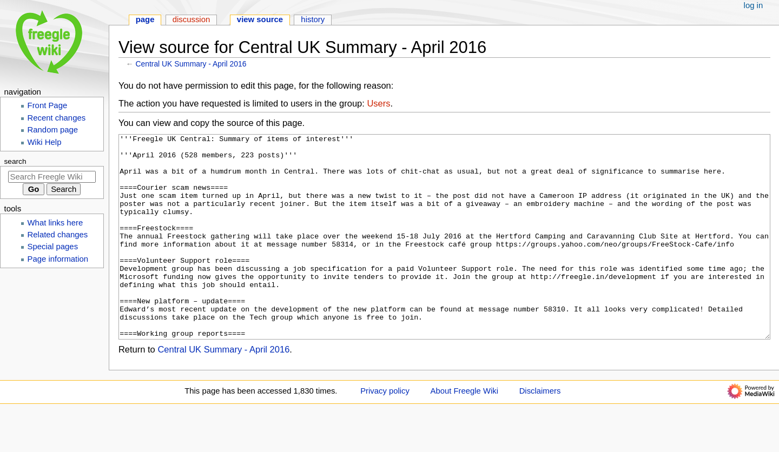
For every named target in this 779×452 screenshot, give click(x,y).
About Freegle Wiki (464, 431)
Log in (753, 5)
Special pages (53, 246)
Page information (58, 259)
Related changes (58, 234)
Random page (53, 129)
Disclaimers (540, 431)
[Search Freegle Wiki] (52, 177)
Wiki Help (45, 142)
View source (260, 19)
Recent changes (57, 118)
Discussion (191, 19)
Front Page (48, 105)
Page (145, 19)
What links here (55, 222)
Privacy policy (385, 431)
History (313, 19)
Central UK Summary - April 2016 (191, 63)
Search (15, 161)
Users (378, 103)
